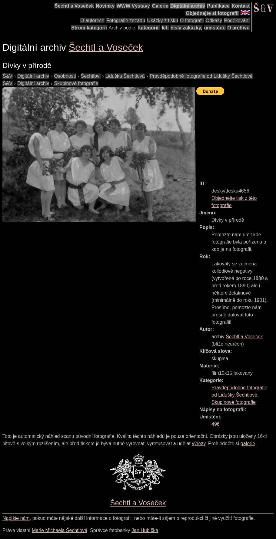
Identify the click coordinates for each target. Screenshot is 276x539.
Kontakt (240, 6)
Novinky (105, 6)
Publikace (218, 6)
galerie (248, 443)
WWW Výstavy (133, 6)
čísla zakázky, (186, 27)
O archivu (238, 27)
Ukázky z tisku (162, 20)
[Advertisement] (236, 135)
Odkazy (214, 20)
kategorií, (149, 27)
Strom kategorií (89, 27)
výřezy (198, 443)
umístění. (214, 27)
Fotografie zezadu (125, 20)
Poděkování (237, 20)
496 (215, 424)
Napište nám (16, 518)
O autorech (92, 20)
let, (165, 27)
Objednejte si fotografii (212, 13)
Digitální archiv (187, 6)
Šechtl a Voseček (74, 6)
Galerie (160, 6)
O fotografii (192, 20)
